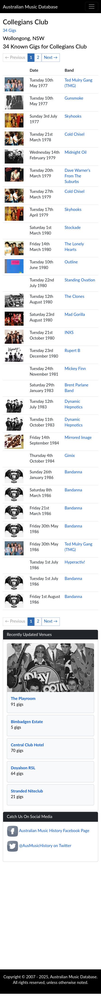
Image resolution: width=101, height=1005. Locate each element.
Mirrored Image (78, 437)
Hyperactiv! (75, 562)
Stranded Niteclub (27, 790)
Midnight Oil (76, 152)
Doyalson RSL (23, 767)
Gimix (70, 455)
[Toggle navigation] (91, 6)
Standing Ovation (80, 279)
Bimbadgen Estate (27, 721)
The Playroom (23, 698)
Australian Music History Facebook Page (54, 830)
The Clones (75, 296)
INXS (69, 332)
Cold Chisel (75, 134)
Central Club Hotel (27, 744)
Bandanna (73, 471)
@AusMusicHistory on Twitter (45, 845)
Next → (51, 57)
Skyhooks (73, 116)
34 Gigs (9, 30)
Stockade (73, 227)
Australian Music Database (30, 6)
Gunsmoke (74, 98)
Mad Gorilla (75, 314)
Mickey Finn (75, 368)
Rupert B (72, 350)
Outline (71, 261)
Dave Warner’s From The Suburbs (77, 176)
